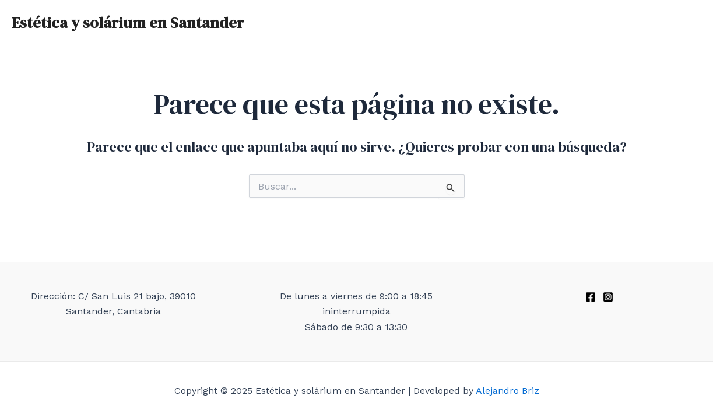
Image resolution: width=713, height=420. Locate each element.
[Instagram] (608, 297)
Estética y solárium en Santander (128, 22)
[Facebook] (590, 297)
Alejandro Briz (507, 390)
